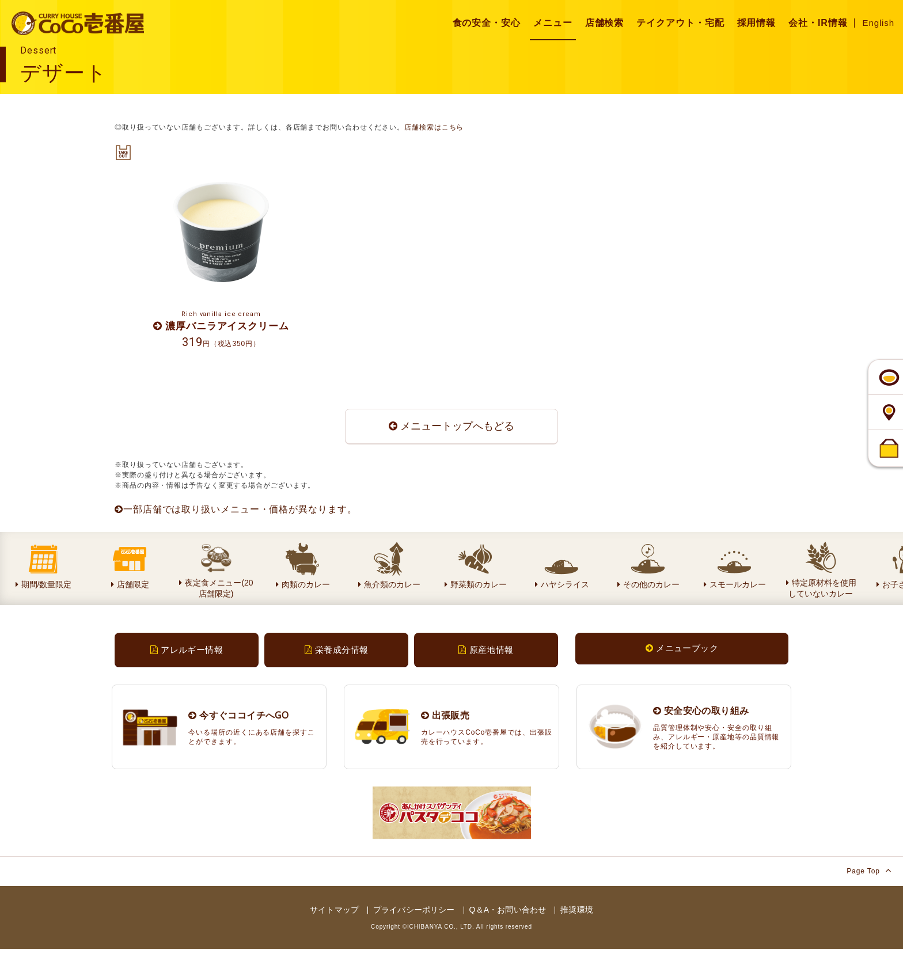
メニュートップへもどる (451, 429)
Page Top (869, 875)
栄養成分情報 (337, 654)
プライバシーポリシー (413, 914)
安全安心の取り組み (701, 715)
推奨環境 (576, 914)
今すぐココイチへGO (238, 719)
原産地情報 (485, 654)
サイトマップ (334, 914)
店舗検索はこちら (434, 127)
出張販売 (445, 719)
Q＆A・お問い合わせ (508, 914)
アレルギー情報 (186, 654)
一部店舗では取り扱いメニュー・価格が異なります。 (236, 513)
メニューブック (682, 652)
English (879, 23)
